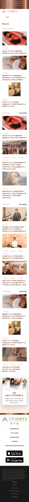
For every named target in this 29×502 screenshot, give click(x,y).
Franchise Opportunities (14, 445)
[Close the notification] (27, 2)
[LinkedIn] (17, 424)
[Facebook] (14, 424)
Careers (14, 441)
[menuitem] (14, 482)
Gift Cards (14, 433)
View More (23, 113)
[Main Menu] (26, 11)
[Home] (9, 11)
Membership (14, 429)
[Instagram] (11, 424)
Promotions (14, 437)
